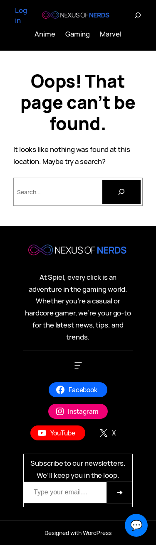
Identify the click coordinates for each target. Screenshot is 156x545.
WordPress (97, 533)
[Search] (121, 192)
